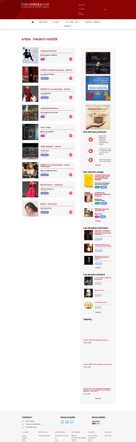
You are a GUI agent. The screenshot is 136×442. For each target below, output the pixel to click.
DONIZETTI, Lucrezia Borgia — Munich (55, 81)
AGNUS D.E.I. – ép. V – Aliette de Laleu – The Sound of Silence (105, 142)
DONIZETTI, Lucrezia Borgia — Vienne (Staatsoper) (55, 157)
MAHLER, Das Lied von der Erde (102, 201)
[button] (56, 14)
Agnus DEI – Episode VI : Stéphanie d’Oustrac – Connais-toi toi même (103, 131)
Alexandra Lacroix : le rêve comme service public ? (102, 249)
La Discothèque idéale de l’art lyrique (103, 270)
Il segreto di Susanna (49, 42)
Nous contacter (87, 5)
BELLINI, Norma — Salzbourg (52, 176)
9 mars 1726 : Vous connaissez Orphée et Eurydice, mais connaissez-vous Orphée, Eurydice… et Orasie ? (97, 381)
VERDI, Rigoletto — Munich (51, 138)
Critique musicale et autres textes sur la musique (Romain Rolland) (102, 169)
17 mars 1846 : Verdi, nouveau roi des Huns (97, 356)
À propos (75, 5)
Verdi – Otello (46, 119)
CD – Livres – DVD (72, 13)
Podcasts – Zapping (93, 13)
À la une (56, 13)
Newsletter (65, 5)
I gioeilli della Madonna (49, 100)
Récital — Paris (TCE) (49, 195)
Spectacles (43, 13)
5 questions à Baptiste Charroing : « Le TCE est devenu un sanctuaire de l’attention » (103, 224)
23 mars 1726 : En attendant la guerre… (96, 331)
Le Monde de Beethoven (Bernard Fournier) (102, 185)
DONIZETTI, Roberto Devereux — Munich (56, 61)
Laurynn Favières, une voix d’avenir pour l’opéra (103, 236)
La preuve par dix (100, 294)
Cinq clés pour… (100, 281)
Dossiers (68, 17)
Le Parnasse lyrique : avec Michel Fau (105, 152)
